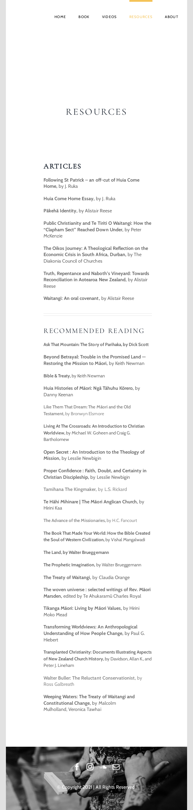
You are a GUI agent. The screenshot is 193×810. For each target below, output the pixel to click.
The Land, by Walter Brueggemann (76, 552)
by (89, 298)
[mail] (116, 766)
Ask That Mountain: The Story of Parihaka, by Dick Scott (96, 344)
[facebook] (77, 766)
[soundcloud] (103, 766)
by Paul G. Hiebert (94, 633)
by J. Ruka (79, 198)
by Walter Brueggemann (92, 565)
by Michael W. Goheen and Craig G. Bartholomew (94, 432)
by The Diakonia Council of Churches (96, 254)
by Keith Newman (74, 376)
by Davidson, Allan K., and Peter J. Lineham (98, 658)
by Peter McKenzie (97, 229)
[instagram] (90, 766)
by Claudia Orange (87, 577)
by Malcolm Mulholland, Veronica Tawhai (89, 703)
